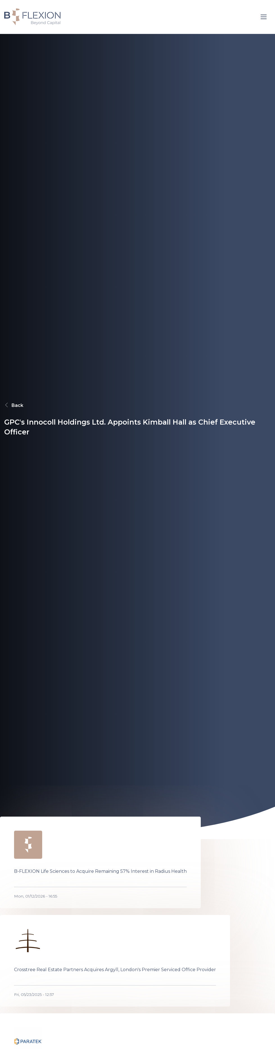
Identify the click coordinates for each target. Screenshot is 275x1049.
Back (13, 405)
